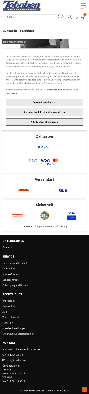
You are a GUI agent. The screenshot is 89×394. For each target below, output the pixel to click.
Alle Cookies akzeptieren (44, 121)
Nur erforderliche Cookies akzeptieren (44, 112)
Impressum (11, 93)
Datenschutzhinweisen (59, 89)
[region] (44, 89)
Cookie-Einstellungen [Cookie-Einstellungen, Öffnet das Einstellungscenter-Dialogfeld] (44, 102)
